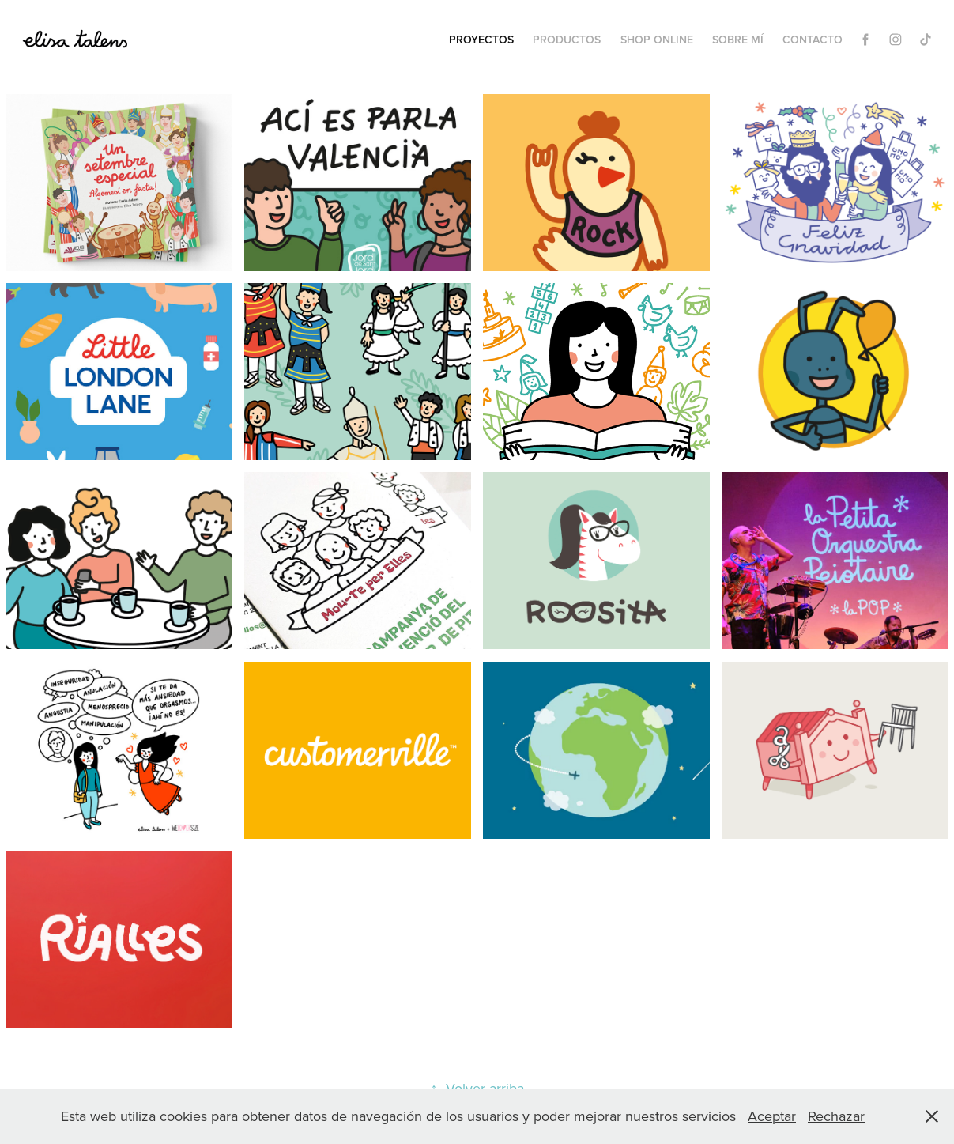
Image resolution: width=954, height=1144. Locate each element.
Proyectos (481, 39)
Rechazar (836, 1116)
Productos (567, 39)
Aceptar (772, 1116)
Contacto (812, 39)
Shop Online (656, 39)
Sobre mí (738, 39)
